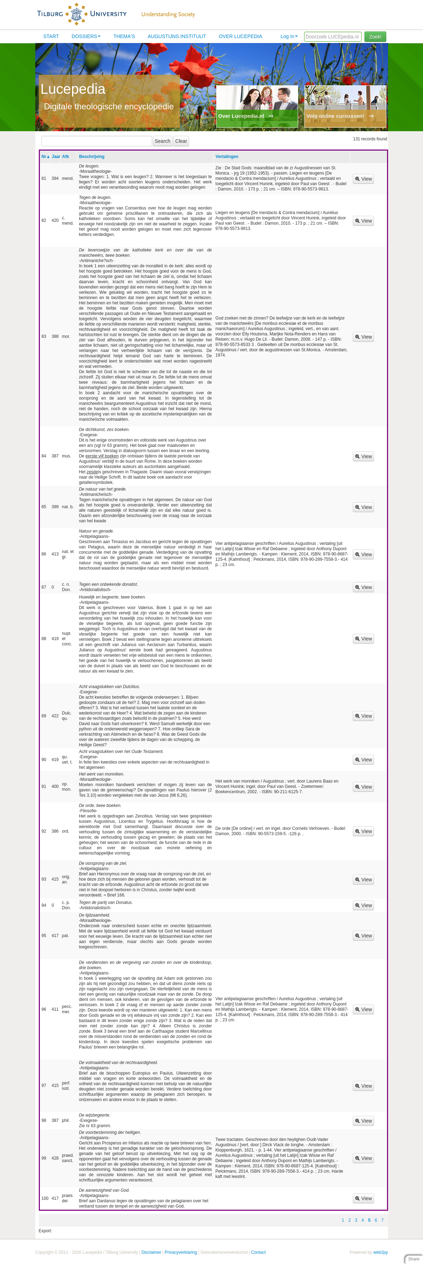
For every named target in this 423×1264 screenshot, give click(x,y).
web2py (380, 1252)
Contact (258, 1252)
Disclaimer (151, 1252)
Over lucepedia (240, 36)
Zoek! (375, 37)
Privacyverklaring (181, 1252)
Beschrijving (91, 156)
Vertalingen (227, 156)
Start (51, 36)
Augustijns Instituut (176, 36)
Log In (289, 36)
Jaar (56, 156)
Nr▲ (46, 156)
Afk (65, 156)
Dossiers (86, 36)
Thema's (124, 36)
